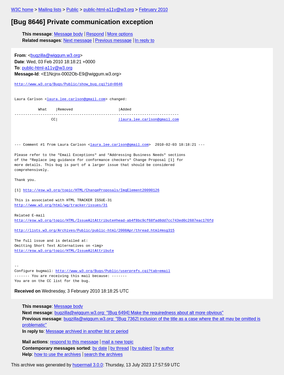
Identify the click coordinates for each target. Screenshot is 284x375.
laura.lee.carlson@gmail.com (76, 99)
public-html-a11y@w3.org (108, 9)
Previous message (113, 40)
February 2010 (153, 9)
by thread (119, 348)
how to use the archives (57, 354)
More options (120, 34)
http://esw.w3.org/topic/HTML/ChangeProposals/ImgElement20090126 (91, 190)
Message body (68, 34)
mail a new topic (118, 341)
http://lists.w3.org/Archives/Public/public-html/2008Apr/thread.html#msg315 (94, 230)
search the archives (103, 354)
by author (164, 348)
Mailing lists (49, 9)
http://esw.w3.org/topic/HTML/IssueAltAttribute (64, 250)
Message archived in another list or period (87, 331)
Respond (95, 34)
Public (72, 9)
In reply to (144, 40)
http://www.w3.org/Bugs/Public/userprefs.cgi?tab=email (112, 271)
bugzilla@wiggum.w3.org (55, 55)
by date (99, 348)
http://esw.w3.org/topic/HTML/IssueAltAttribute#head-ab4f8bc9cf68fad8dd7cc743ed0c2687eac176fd (114, 220)
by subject (142, 348)
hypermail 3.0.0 (87, 365)
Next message (78, 40)
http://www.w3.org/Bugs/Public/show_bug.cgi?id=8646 (68, 84)
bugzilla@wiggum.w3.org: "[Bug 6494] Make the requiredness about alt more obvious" (139, 312)
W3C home (22, 9)
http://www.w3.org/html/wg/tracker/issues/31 (60, 205)
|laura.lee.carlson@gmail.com (148, 119)
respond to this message (74, 341)
